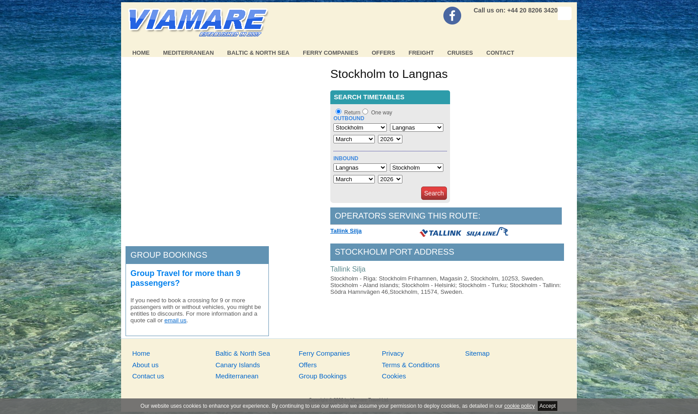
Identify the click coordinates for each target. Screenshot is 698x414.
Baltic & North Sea (258, 52)
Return (352, 113)
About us (145, 365)
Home (141, 52)
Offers (383, 52)
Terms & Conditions (411, 365)
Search (434, 193)
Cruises (460, 52)
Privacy (393, 353)
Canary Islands (237, 365)
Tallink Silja (346, 230)
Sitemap (477, 353)
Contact (501, 52)
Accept (548, 406)
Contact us (148, 376)
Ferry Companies (330, 52)
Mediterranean (188, 52)
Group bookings (168, 255)
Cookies (394, 376)
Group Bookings (323, 376)
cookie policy (519, 406)
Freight (421, 52)
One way (381, 113)
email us (175, 320)
